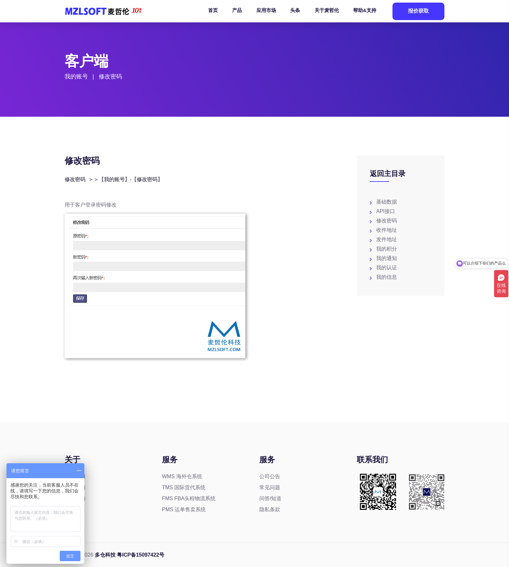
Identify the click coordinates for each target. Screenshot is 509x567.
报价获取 (418, 11)
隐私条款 (269, 509)
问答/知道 (270, 498)
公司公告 (269, 476)
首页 (213, 10)
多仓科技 (105, 555)
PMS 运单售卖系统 (184, 509)
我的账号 (76, 77)
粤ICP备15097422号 (140, 555)
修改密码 (386, 220)
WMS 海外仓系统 (182, 476)
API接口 (385, 211)
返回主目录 (387, 174)
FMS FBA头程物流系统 (189, 498)
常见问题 (269, 487)
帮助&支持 (364, 10)
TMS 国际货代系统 (183, 487)
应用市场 (266, 10)
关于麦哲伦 (327, 10)
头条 (295, 10)
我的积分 (386, 249)
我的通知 (386, 258)
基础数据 (386, 202)
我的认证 (386, 267)
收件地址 (386, 230)
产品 (237, 10)
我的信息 (386, 277)
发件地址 (386, 239)
